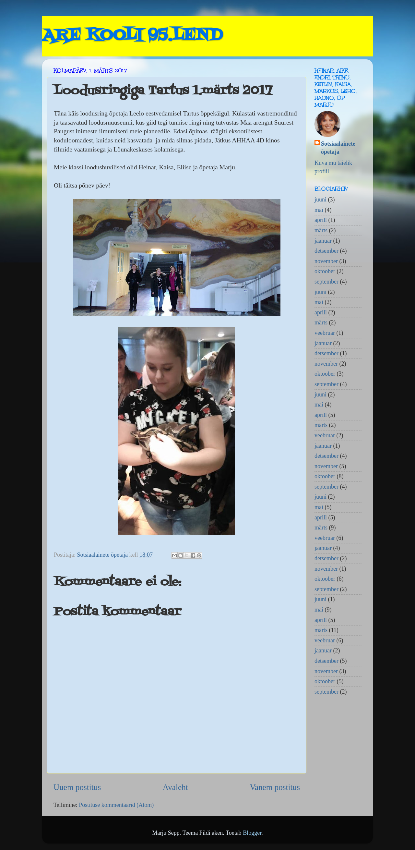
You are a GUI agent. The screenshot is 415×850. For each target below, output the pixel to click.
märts (320, 230)
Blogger (252, 833)
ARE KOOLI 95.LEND (132, 35)
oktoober (324, 271)
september (326, 281)
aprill (320, 220)
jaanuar (323, 240)
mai (318, 210)
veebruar (324, 333)
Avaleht (175, 787)
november (326, 261)
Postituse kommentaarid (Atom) (116, 805)
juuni (320, 199)
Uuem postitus (77, 787)
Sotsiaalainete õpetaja (338, 147)
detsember (326, 251)
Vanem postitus (275, 787)
